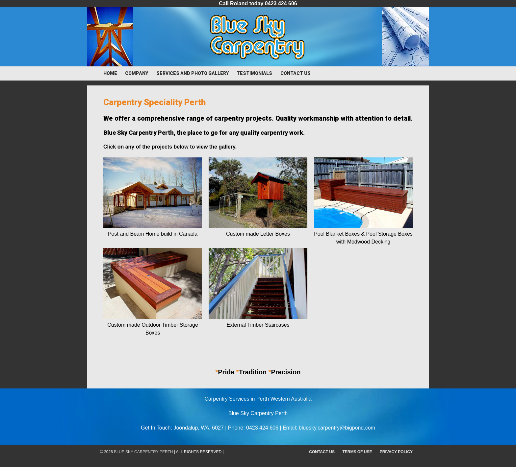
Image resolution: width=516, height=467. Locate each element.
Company (136, 73)
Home (110, 73)
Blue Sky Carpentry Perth (143, 452)
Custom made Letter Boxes (258, 234)
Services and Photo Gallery (192, 73)
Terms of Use (357, 452)
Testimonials (254, 73)
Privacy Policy (396, 452)
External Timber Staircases (257, 325)
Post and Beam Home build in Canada (152, 234)
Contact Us (295, 73)
